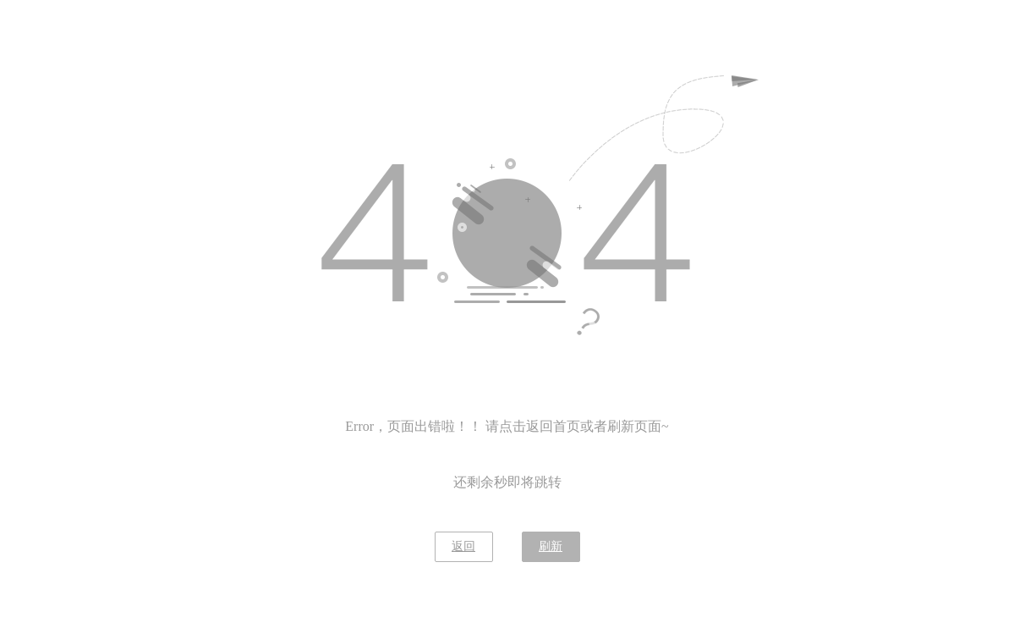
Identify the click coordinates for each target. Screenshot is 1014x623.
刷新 (550, 546)
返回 (463, 546)
